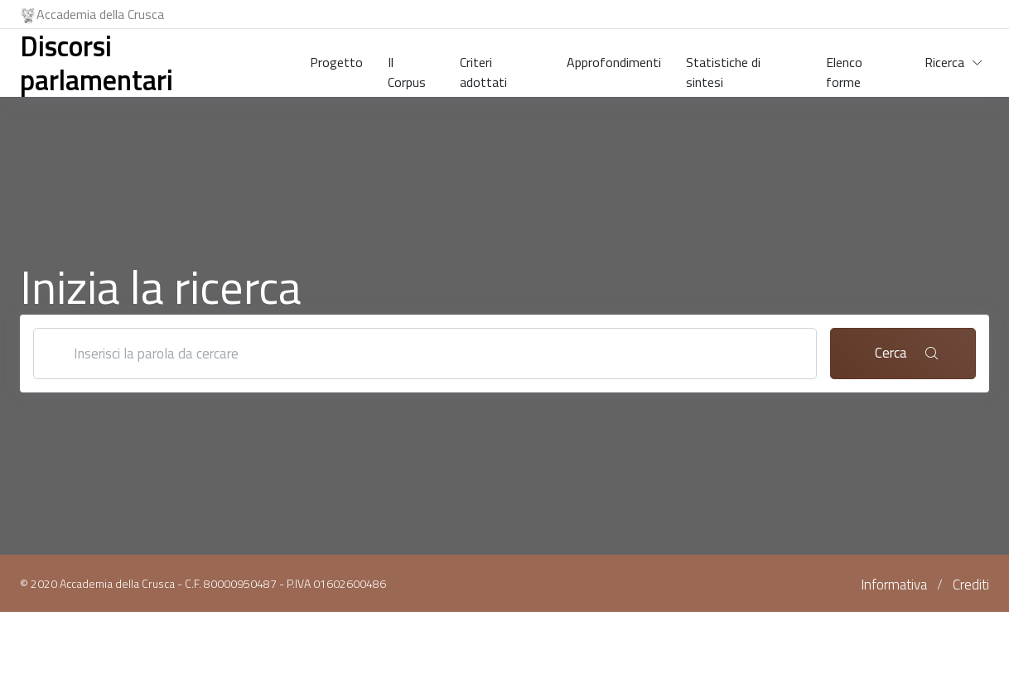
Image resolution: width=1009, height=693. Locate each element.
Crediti (971, 584)
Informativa (894, 584)
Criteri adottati (483, 68)
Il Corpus (407, 68)
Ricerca (944, 62)
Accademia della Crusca (92, 14)
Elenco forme (844, 68)
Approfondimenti (614, 62)
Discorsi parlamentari (96, 62)
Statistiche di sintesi (723, 68)
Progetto (336, 62)
